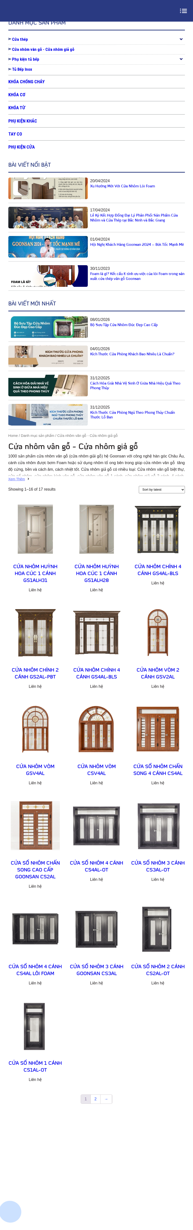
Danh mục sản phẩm (37, 436)
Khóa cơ (16, 94)
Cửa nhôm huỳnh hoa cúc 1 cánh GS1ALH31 (35, 574)
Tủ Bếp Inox (22, 69)
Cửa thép (20, 39)
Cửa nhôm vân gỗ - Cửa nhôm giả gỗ (43, 49)
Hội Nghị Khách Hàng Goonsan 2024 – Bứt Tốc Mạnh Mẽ (137, 245)
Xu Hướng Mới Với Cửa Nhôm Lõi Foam (122, 186)
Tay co (15, 134)
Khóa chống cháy (26, 81)
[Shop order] (162, 489)
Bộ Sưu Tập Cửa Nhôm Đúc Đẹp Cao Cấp (124, 325)
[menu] (184, 11)
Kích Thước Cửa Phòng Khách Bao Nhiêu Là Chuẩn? (132, 354)
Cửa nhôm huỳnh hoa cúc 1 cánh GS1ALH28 (97, 574)
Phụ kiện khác (22, 121)
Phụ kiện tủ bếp (25, 59)
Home (13, 436)
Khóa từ (16, 108)
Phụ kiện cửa (21, 147)
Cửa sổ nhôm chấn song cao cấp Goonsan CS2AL (35, 870)
